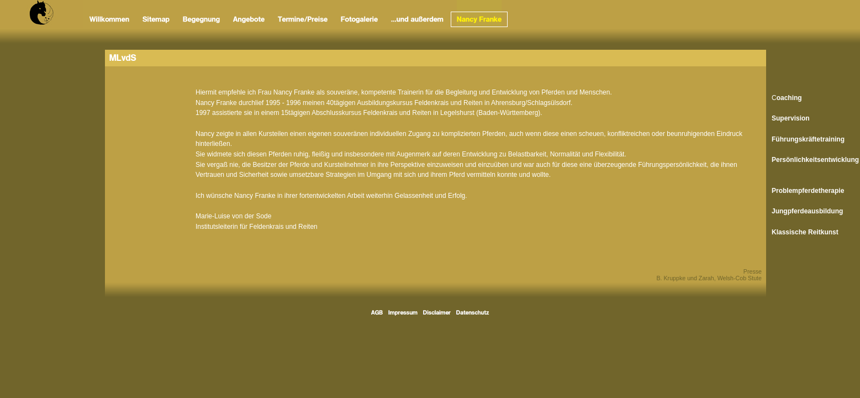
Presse (752, 271)
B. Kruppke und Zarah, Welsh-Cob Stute (709, 278)
